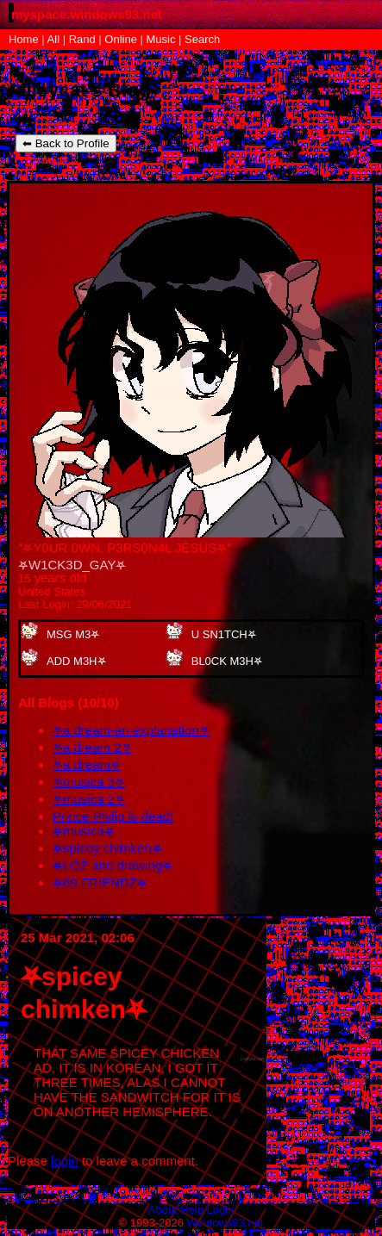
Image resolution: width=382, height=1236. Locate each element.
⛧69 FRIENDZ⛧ (100, 882)
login (64, 1160)
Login (221, 1209)
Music (161, 39)
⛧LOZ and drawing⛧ (112, 865)
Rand (82, 39)
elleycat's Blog (83, 90)
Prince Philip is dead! (113, 816)
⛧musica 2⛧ (89, 799)
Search (202, 39)
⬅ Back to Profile (66, 143)
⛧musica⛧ (84, 830)
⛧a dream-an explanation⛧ (131, 730)
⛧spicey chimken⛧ (107, 848)
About (163, 1209)
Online (120, 39)
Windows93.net (225, 1222)
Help (192, 1209)
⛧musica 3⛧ (89, 781)
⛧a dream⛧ (87, 764)
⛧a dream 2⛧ (92, 747)
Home (24, 39)
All (55, 39)
